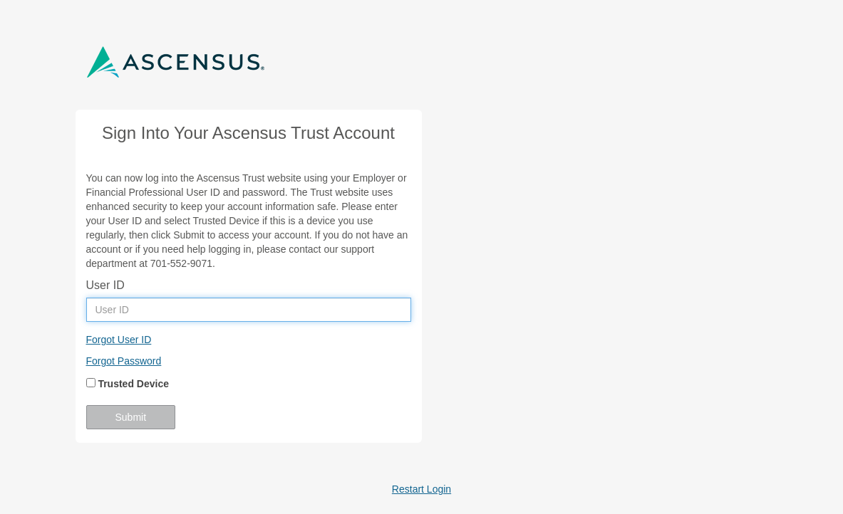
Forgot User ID (119, 339)
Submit (131, 417)
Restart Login (421, 489)
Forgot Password (124, 361)
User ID (105, 285)
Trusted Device (128, 383)
